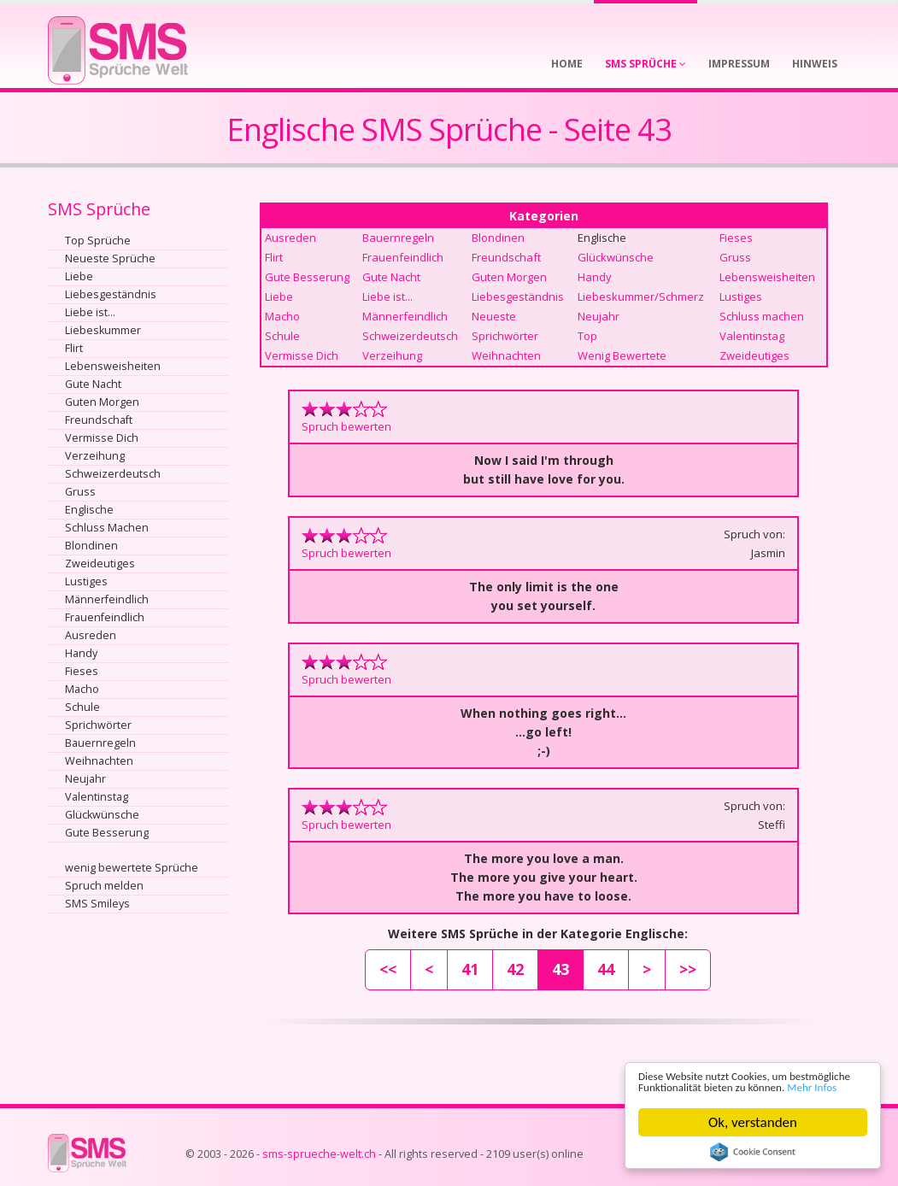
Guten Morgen (102, 402)
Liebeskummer (103, 330)
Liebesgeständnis (110, 294)
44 (605, 969)
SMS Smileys (97, 903)
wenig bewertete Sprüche (131, 867)
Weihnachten (99, 761)
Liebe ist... (90, 312)
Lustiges (86, 581)
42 (515, 969)
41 (469, 969)
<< (387, 969)
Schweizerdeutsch (113, 474)
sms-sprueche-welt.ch (319, 1154)
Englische (89, 509)
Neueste (494, 316)
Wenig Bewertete (622, 355)
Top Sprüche (98, 240)
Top (587, 335)
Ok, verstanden (752, 1122)
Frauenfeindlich (104, 617)
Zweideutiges (100, 563)
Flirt (74, 348)
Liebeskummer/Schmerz (641, 296)
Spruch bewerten (346, 426)
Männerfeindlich (107, 599)
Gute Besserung (107, 832)
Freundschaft (98, 420)
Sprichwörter (98, 725)
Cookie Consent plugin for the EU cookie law (752, 1151)
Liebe (79, 276)
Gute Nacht (93, 384)
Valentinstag (96, 797)
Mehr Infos (722, 1086)
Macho (82, 689)
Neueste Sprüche (110, 258)
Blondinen (91, 545)
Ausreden (90, 635)
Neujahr (85, 779)
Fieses (81, 671)
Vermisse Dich (101, 438)
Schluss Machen (107, 527)
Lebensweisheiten (113, 366)
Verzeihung (95, 456)
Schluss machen (761, 316)
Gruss (80, 491)
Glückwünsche (102, 814)
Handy (81, 653)
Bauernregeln (100, 743)
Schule (82, 707)
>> (687, 969)
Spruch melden (104, 885)
